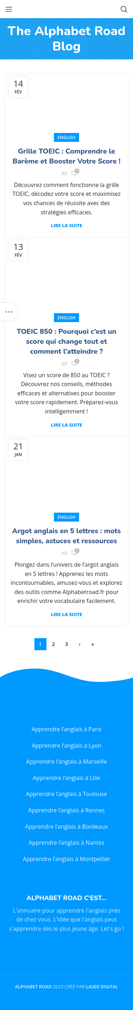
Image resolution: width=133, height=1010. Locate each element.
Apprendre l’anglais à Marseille (66, 761)
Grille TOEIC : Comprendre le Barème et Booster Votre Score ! (66, 156)
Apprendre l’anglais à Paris (66, 729)
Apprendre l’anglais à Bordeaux (66, 826)
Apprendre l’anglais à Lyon (66, 745)
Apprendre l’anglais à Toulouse (66, 794)
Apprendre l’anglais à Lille (66, 778)
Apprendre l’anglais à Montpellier (66, 859)
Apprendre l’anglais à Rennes (66, 810)
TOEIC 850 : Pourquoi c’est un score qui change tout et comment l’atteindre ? (66, 341)
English (66, 137)
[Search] (124, 9)
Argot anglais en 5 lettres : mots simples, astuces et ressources (66, 536)
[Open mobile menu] (9, 9)
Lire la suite (66, 225)
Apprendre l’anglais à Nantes (67, 842)
